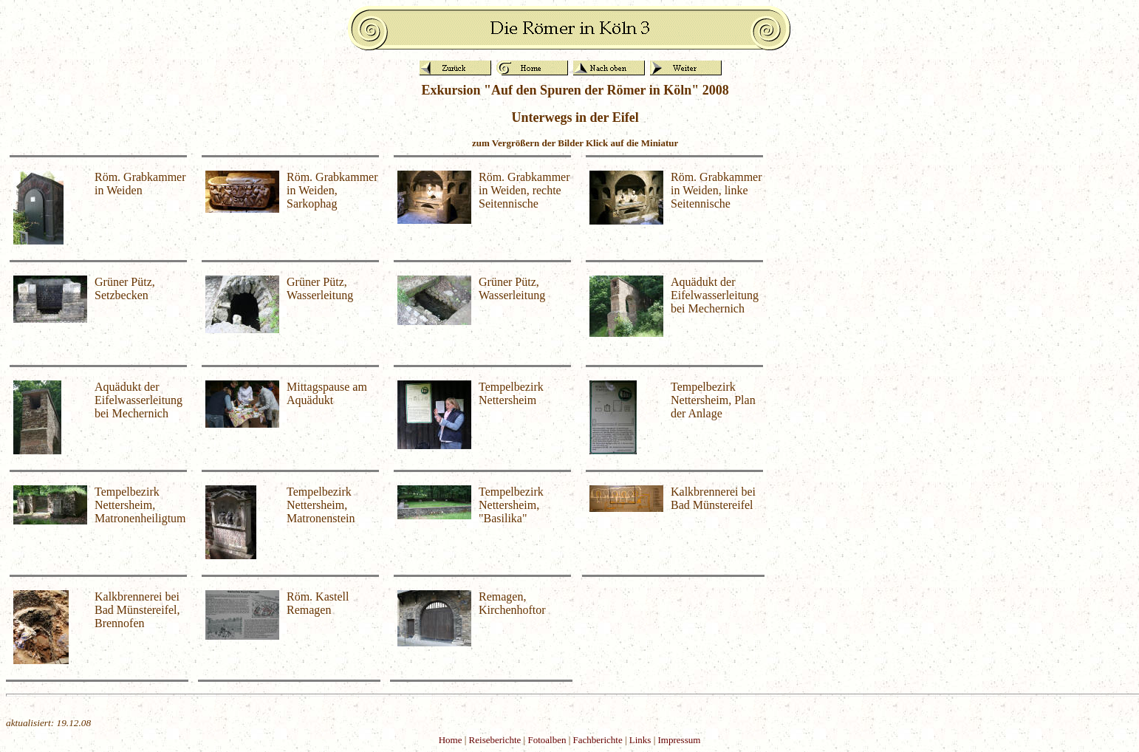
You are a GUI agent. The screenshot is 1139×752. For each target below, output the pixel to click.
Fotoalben (546, 739)
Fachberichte (598, 739)
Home (450, 739)
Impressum (679, 739)
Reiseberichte (495, 739)
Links (640, 739)
